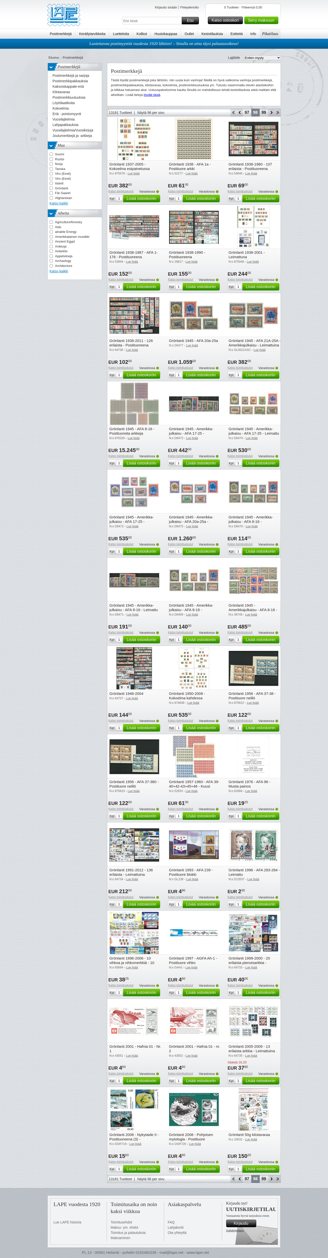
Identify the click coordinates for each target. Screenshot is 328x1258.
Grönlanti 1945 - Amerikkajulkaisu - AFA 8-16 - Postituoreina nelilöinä (253, 609)
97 (247, 112)
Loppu (278, 113)
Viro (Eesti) (63, 173)
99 (264, 112)
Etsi (192, 20)
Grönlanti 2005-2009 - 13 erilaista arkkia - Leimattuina (252, 1048)
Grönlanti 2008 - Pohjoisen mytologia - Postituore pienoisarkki (191, 1139)
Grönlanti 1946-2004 (126, 693)
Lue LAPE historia (67, 1222)
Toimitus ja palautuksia (128, 1233)
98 (255, 112)
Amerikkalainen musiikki (72, 237)
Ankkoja (61, 246)
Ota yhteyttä (177, 1233)
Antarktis (61, 251)
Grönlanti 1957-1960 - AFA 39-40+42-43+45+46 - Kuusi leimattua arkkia (194, 786)
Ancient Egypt (65, 241)
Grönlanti (61, 188)
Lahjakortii (176, 1227)
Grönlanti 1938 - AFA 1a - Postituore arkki (190, 166)
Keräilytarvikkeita (92, 34)
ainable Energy (66, 232)
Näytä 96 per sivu (150, 113)
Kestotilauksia (212, 34)
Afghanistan (63, 198)
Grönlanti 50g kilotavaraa (249, 1134)
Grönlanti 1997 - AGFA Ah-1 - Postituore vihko (193, 960)
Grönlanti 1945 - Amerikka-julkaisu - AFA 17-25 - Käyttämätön (191, 433)
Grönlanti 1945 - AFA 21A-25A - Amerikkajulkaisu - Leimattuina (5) (255, 345)
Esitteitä (236, 34)
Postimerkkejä (61, 34)
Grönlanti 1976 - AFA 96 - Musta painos (249, 784)
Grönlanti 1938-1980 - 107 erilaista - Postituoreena (250, 166)
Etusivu (54, 57)
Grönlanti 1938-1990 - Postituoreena (187, 254)
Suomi (59, 154)
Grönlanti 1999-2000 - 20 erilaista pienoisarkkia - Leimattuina (249, 962)
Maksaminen (120, 1238)
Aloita (233, 113)
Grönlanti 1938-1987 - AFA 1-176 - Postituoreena (133, 254)
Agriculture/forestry (68, 222)
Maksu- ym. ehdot (124, 1227)
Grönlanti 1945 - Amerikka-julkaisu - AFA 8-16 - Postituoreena (191, 609)
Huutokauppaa (165, 34)
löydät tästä (152, 95)
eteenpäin (271, 113)
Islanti (59, 183)
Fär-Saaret (63, 193)
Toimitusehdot (121, 1222)
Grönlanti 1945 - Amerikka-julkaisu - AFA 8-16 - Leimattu (133, 607)
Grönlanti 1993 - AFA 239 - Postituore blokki (191, 872)
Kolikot (142, 34)
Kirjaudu (244, 1223)
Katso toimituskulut (121, 191)
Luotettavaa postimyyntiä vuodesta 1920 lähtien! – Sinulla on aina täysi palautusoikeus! (164, 43)
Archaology (63, 261)
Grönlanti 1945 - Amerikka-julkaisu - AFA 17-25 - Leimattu (254, 431)
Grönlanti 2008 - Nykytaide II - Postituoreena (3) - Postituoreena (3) (134, 1139)
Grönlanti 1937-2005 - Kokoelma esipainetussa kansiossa (129, 168)
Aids (58, 227)
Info (253, 34)
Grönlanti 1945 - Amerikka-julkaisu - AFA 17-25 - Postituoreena (131, 521)
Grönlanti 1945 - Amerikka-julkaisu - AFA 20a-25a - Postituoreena (191, 521)
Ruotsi (59, 159)
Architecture (63, 266)
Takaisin (240, 113)
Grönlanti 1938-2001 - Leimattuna (247, 254)
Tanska (60, 169)
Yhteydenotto (189, 7)
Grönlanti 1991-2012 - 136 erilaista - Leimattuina (131, 872)
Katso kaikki (59, 203)
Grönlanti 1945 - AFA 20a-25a (193, 340)
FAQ (171, 1222)
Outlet (189, 34)
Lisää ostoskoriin (143, 198)
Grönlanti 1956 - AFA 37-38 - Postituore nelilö (252, 695)
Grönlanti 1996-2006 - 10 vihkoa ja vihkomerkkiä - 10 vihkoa (131, 962)
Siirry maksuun (262, 20)
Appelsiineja (64, 256)
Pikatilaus (270, 34)
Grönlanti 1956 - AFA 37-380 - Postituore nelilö (134, 784)
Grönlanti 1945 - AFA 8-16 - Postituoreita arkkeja (132, 431)
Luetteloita (121, 34)
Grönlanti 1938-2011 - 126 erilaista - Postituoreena (131, 342)
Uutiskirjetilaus (235, 1230)
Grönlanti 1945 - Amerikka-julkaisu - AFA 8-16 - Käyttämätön (251, 521)
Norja (59, 164)
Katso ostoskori (226, 20)
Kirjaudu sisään (166, 7)
